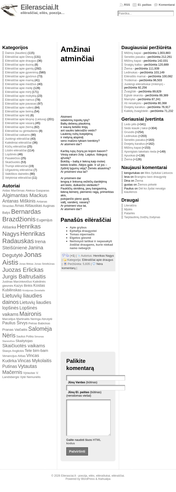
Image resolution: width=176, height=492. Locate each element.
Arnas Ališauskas (28, 206)
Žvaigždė (130, 91)
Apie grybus (78, 227)
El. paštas (145, 4)
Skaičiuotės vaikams (23, 345)
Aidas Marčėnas (13, 190)
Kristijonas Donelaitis (33, 290)
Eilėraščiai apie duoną (19, 64)
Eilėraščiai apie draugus (20, 60)
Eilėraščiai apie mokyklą (20, 95)
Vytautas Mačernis (19, 369)
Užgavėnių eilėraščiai (19, 170)
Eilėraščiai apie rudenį (19, 107)
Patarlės (129, 213)
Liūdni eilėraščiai (16, 150)
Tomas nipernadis (82, 234)
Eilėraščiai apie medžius (20, 84)
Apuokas (130, 155)
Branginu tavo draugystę (150, 176)
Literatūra (130, 205)
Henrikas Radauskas (23, 237)
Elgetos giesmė (80, 237)
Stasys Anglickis (13, 351)
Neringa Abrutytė (41, 319)
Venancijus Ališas (14, 356)
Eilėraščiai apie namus (19, 99)
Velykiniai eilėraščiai (18, 177)
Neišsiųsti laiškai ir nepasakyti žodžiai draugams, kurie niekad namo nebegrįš (91, 244)
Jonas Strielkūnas (44, 263)
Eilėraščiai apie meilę (18, 88)
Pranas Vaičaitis (14, 329)
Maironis (30, 314)
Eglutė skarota (133, 95)
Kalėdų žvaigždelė (136, 111)
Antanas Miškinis (19, 200)
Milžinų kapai (132, 53)
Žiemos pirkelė (147, 184)
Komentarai (167, 4)
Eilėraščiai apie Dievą (19, 56)
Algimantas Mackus (24, 195)
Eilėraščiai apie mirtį (18, 92)
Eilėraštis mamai (135, 76)
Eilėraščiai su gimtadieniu (21, 131)
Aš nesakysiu (132, 103)
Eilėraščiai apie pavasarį (21, 103)
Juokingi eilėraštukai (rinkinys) (143, 84)
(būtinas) (82, 382)
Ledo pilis (130, 124)
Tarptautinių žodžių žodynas (142, 217)
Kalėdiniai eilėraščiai (18, 142)
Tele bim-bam (36, 350)
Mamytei (129, 99)
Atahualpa (104, 485)
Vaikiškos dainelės (17, 173)
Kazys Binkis (23, 285)
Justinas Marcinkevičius (17, 281)
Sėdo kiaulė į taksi (136, 128)
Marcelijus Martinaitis (16, 319)
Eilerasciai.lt (39, 7)
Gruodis (129, 132)
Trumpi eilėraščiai (16, 166)
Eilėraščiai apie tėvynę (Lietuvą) (25, 119)
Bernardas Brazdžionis (21, 215)
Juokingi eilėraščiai (17, 138)
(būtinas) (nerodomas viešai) (83, 393)
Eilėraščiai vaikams (17, 134)
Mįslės (128, 209)
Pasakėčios (12, 158)
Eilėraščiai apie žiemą (19, 127)
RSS (127, 4)
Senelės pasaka (134, 56)
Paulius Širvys (15, 323)
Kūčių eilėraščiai (15, 146)
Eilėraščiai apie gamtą (19, 68)
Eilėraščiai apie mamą (19, 80)
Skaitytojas (24, 341)
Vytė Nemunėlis (30, 377)
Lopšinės (11, 154)
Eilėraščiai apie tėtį (17, 115)
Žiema (128, 68)
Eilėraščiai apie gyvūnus (20, 76)
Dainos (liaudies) (16, 53)
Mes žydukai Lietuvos (159, 173)
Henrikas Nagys (103, 255)
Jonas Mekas (26, 263)
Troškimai (130, 80)
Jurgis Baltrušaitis (24, 276)
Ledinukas (130, 72)
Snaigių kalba (133, 64)
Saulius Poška (25, 336)
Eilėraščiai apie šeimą (19, 111)
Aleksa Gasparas (37, 190)
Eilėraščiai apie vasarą (19, 123)
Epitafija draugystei (83, 231)
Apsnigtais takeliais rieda (140, 151)
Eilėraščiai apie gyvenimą (21, 72)
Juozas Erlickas (22, 269)
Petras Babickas (39, 323)
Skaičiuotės (12, 162)
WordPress (88, 485)
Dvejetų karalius (134, 107)
